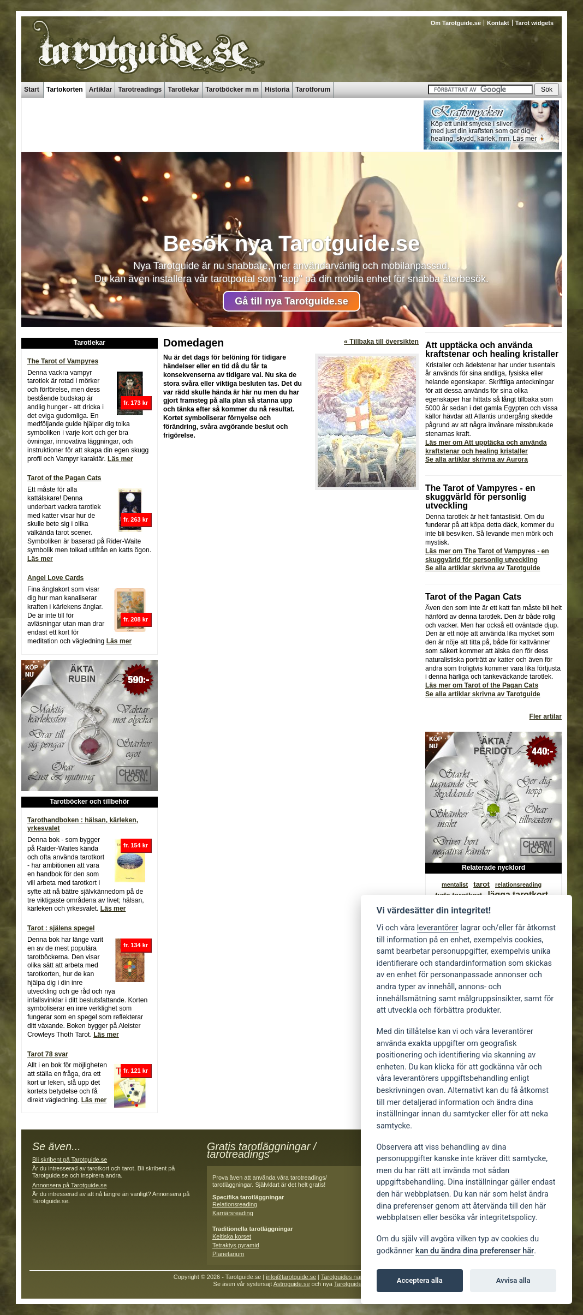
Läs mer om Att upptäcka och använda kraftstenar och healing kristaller (485, 447)
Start (31, 89)
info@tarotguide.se (291, 1277)
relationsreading (518, 884)
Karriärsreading (232, 1213)
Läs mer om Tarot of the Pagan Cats (481, 685)
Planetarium (228, 1254)
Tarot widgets (534, 23)
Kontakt (498, 23)
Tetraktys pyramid (235, 1245)
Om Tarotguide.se (456, 23)
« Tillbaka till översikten (381, 341)
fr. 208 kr (135, 619)
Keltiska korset (231, 1236)
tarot (481, 884)
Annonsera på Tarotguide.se (69, 1185)
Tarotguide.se (352, 1284)
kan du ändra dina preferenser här (474, 1251)
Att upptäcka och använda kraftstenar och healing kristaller (491, 349)
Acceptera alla (420, 1280)
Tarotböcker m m (232, 89)
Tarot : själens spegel (60, 928)
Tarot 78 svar (47, 1054)
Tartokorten (64, 89)
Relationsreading (234, 1204)
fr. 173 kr (135, 402)
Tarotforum (312, 89)
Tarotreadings (140, 89)
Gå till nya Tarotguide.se (291, 301)
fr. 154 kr (135, 845)
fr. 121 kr (135, 1070)
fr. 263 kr (135, 519)
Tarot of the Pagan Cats (64, 478)
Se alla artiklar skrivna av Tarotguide (482, 568)
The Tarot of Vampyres (62, 361)
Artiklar (100, 89)
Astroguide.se (291, 1284)
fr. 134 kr (135, 945)
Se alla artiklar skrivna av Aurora (476, 459)
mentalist (455, 884)
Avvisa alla (513, 1280)
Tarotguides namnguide (352, 1277)
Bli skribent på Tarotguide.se (69, 1159)
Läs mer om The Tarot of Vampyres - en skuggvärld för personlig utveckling (487, 555)
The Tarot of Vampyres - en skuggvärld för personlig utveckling (480, 496)
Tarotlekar (183, 89)
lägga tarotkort (517, 894)
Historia (277, 89)
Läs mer (120, 459)
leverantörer (438, 928)
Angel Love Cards (55, 578)
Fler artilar (546, 716)
